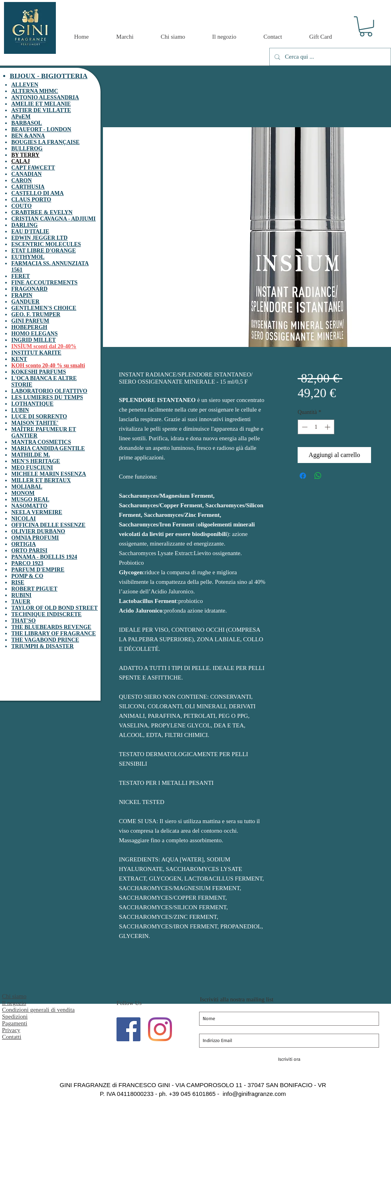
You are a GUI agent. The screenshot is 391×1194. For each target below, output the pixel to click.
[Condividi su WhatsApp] (318, 476)
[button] (366, 26)
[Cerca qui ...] (329, 56)
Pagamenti (14, 1023)
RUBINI (21, 595)
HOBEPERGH (29, 327)
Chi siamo (14, 996)
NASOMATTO (29, 506)
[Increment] (328, 427)
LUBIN (20, 410)
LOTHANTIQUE (32, 404)
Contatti (11, 1037)
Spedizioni (15, 1016)
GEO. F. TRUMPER (35, 314)
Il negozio (14, 1003)
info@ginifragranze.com (254, 1093)
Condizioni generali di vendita (38, 1010)
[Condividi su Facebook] (303, 476)
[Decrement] (304, 427)
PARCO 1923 (27, 563)
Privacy (11, 1030)
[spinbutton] (316, 427)
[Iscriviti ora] (289, 1059)
